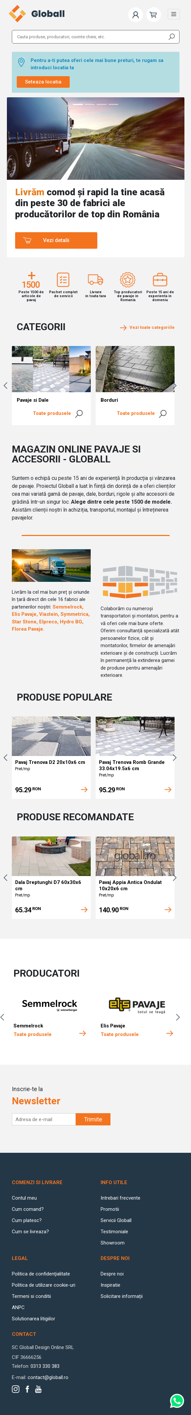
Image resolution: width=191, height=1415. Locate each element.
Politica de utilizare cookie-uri (43, 1285)
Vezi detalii (56, 240)
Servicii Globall (116, 1220)
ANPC (18, 1307)
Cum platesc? (27, 1220)
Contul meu (24, 1198)
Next (176, 385)
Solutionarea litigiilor (33, 1319)
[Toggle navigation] (174, 14)
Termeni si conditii (31, 1296)
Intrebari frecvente (120, 1198)
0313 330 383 (45, 1366)
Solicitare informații (122, 1296)
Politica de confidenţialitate (41, 1274)
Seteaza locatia (43, 82)
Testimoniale (114, 1232)
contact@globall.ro (48, 1377)
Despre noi (112, 1274)
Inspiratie (110, 1285)
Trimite (93, 1119)
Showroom (113, 1243)
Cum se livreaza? (30, 1232)
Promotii (110, 1209)
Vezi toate (147, 327)
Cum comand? (28, 1209)
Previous (7, 385)
